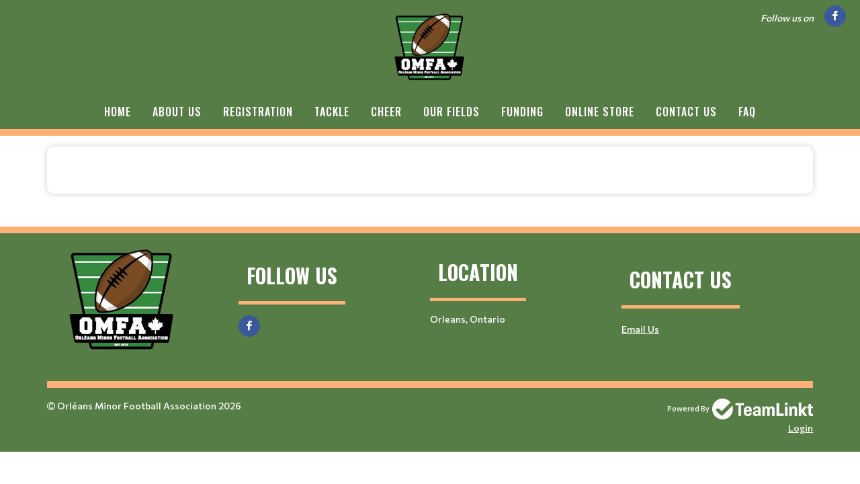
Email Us (640, 329)
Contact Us (686, 112)
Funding (522, 112)
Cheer (386, 112)
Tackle (331, 112)
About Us (177, 112)
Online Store (599, 112)
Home (117, 112)
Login (800, 428)
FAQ (747, 112)
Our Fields (451, 112)
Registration (258, 112)
